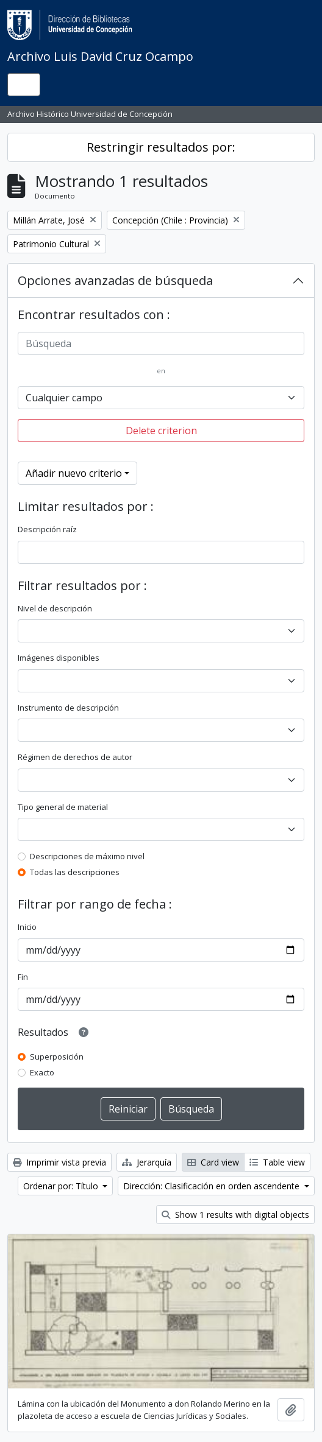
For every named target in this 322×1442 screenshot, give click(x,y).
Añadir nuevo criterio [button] (74, 473)
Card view (213, 1162)
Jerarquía (146, 1162)
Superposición (57, 1056)
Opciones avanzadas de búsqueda (115, 280)
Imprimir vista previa (59, 1162)
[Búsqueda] (161, 343)
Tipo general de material (63, 806)
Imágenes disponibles (58, 657)
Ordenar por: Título (62, 1186)
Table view (277, 1162)
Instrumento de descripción (68, 707)
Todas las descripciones (75, 872)
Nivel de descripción (55, 608)
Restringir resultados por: (161, 147)
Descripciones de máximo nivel (87, 856)
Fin (23, 976)
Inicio (27, 926)
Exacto (42, 1072)
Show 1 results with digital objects (235, 1214)
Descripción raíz (47, 529)
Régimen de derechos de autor (75, 756)
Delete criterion (161, 430)
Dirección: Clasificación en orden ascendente (212, 1186)
